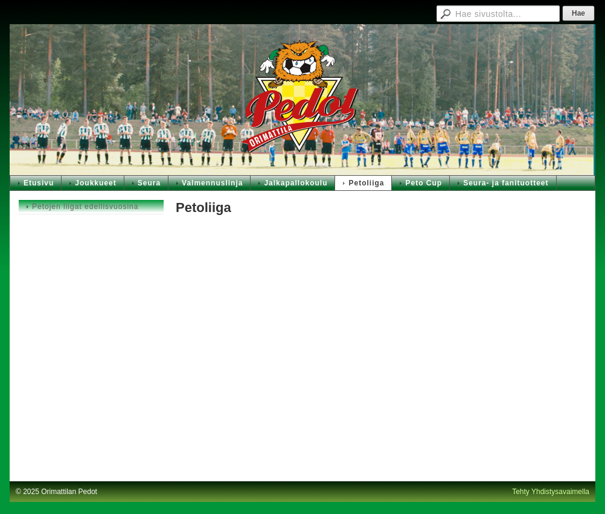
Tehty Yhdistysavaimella (550, 491)
